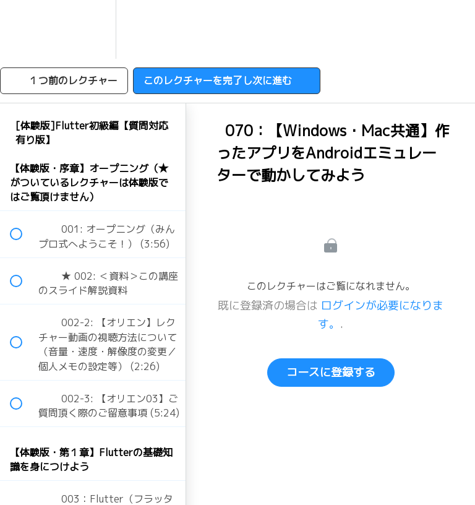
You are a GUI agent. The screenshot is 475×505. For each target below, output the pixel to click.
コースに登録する (330, 372)
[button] (23, 29)
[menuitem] (93, 29)
